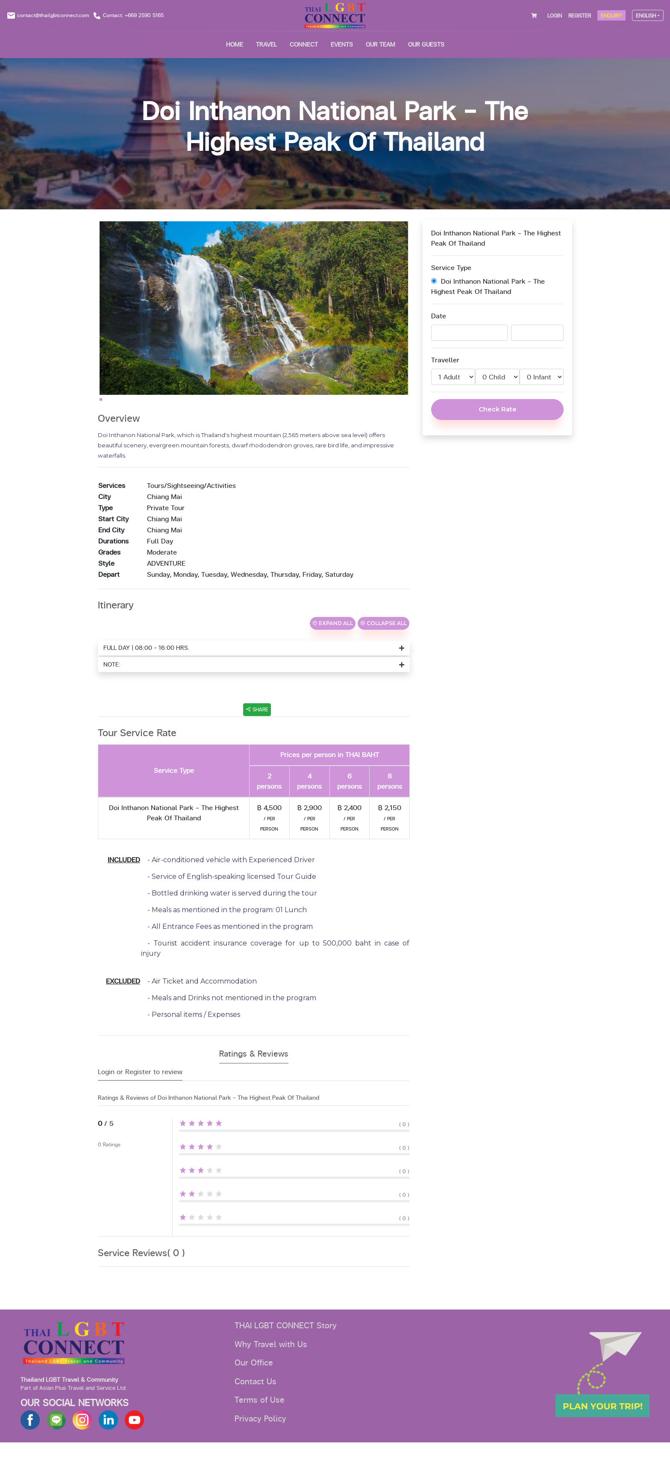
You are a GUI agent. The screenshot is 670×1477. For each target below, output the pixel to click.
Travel (266, 45)
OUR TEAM (380, 45)
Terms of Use (260, 1435)
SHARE (257, 744)
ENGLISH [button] (646, 16)
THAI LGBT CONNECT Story (286, 1360)
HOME (234, 45)
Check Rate (498, 409)
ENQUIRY (611, 16)
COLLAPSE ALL (383, 658)
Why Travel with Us (271, 1379)
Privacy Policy (260, 1453)
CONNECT (304, 45)
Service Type (451, 268)
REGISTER (579, 16)
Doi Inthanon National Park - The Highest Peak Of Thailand (488, 286)
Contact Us (255, 1416)
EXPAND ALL (332, 658)
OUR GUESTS (426, 45)
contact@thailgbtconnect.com (53, 15)
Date (438, 316)
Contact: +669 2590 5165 (133, 15)
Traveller (445, 360)
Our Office (254, 1397)
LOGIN (554, 16)
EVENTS (342, 45)
